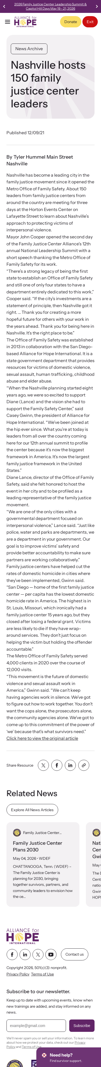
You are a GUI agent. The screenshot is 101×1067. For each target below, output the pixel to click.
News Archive (29, 48)
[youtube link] (51, 954)
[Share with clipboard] (83, 765)
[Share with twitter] (43, 765)
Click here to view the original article (42, 738)
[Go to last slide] (4, 6)
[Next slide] (96, 6)
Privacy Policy (17, 974)
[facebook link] (12, 954)
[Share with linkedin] (70, 765)
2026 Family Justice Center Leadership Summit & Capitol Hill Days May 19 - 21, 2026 (55, 6)
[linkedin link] (25, 954)
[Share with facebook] (56, 765)
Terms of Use (42, 974)
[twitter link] (38, 954)
